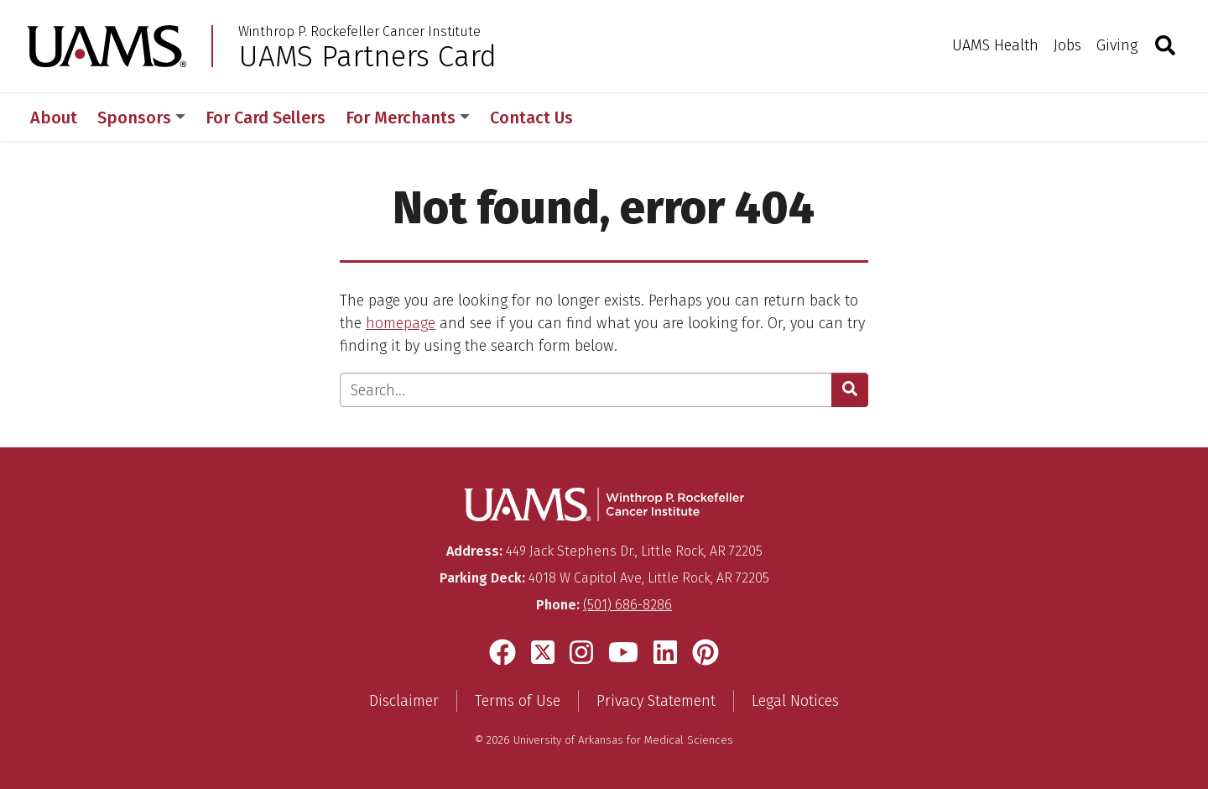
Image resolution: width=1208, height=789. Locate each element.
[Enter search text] (586, 390)
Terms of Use (517, 701)
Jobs (1067, 45)
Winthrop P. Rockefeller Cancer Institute (359, 32)
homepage (400, 323)
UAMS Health (995, 45)
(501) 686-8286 (627, 605)
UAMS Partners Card (367, 56)
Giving (1117, 45)
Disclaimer (404, 701)
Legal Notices (795, 701)
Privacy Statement (656, 701)
